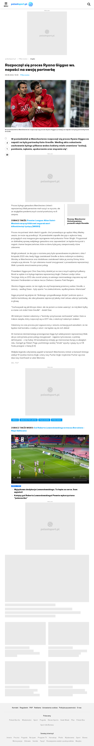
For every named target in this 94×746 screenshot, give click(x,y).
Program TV (42, 738)
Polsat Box (80, 720)
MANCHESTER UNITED (28, 420)
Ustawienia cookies (50, 708)
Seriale (35, 741)
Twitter (7, 149)
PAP (31, 708)
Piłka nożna (23, 59)
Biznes (84, 738)
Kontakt (15, 708)
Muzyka (78, 741)
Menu (6, 6)
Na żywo (32, 738)
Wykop (7, 155)
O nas (79, 708)
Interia (9, 738)
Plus (72, 720)
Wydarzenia (69, 738)
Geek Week (64, 720)
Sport (35, 720)
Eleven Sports (53, 720)
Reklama (37, 708)
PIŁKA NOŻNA (44, 420)
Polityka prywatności (67, 708)
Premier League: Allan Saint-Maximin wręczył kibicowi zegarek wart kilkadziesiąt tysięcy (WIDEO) (33, 223)
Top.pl (42, 741)
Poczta (16, 738)
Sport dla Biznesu (47, 725)
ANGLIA (15, 420)
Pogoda (43, 720)
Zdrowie (27, 741)
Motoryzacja (17, 741)
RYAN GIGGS (56, 420)
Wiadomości (26, 720)
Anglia (32, 59)
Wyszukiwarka (89, 4)
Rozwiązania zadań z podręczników (60, 741)
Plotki (60, 738)
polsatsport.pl (10, 59)
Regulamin (24, 708)
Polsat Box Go (14, 720)
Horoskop (52, 738)
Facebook (7, 143)
